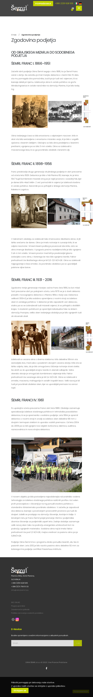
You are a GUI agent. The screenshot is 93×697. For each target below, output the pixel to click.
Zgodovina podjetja (31, 35)
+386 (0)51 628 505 (64, 3)
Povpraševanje (43, 3)
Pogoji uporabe (18, 606)
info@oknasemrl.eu (19, 590)
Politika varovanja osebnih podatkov (27, 613)
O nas (13, 35)
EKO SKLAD (15, 602)
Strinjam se (20, 690)
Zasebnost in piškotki (20, 609)
